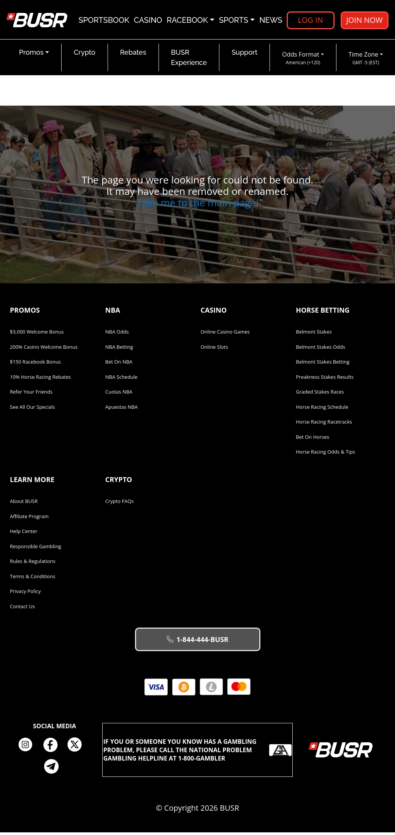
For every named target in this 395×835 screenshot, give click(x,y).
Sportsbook (104, 20)
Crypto (84, 55)
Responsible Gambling (35, 549)
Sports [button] (233, 20)
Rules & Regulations (33, 563)
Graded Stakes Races (320, 394)
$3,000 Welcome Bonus (37, 334)
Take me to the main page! (197, 205)
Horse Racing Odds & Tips (325, 454)
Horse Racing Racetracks (324, 424)
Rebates (133, 55)
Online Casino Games (225, 334)
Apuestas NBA (121, 409)
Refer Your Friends (31, 394)
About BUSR (24, 503)
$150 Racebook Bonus (35, 364)
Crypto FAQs (119, 503)
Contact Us (22, 609)
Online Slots (214, 349)
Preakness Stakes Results (325, 379)
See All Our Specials (32, 409)
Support (244, 55)
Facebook (52, 747)
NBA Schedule (121, 379)
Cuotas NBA (119, 394)
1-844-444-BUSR (197, 642)
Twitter (77, 747)
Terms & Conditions (32, 579)
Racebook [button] (187, 20)
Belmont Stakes (314, 334)
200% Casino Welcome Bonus (44, 349)
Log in (310, 21)
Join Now (364, 21)
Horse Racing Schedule (322, 409)
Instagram (28, 747)
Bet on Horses (312, 439)
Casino (148, 20)
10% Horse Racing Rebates (40, 379)
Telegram (54, 769)
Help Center (23, 533)
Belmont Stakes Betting (322, 364)
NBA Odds (117, 334)
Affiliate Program (29, 519)
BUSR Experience (189, 60)
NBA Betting (119, 349)
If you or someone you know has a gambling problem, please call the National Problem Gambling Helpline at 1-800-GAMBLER (197, 752)
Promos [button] (31, 55)
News (270, 20)
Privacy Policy (25, 593)
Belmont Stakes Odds (320, 349)
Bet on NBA (119, 364)
